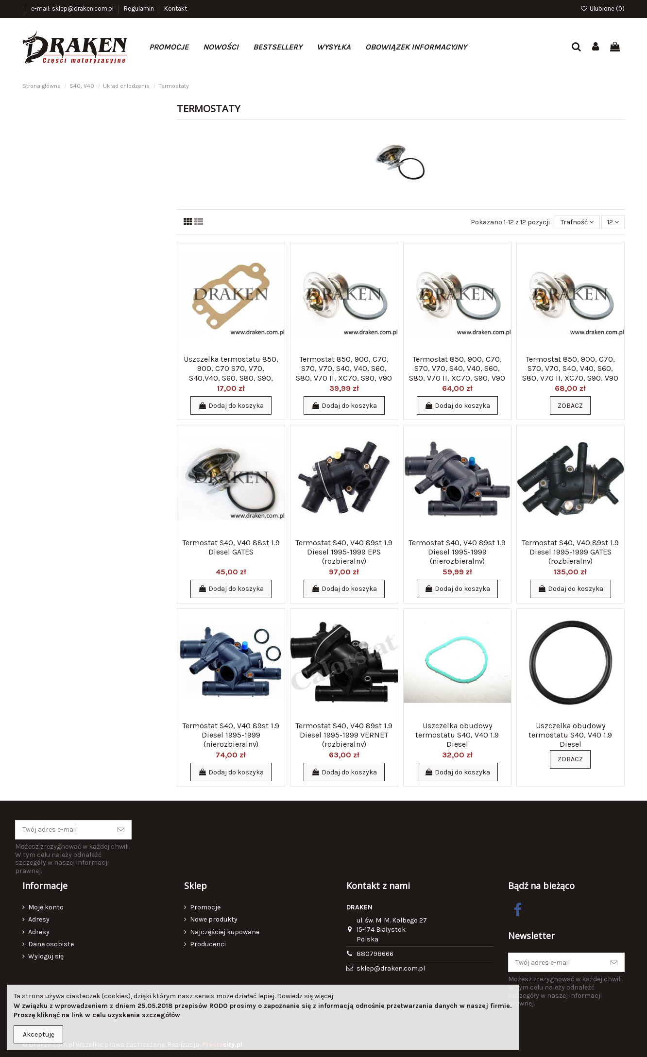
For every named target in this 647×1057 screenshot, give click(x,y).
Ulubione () (602, 8)
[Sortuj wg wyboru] (577, 222)
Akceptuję (38, 1034)
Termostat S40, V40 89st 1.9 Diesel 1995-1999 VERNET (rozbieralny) (343, 735)
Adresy (39, 919)
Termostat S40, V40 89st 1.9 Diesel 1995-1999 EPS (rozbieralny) (343, 552)
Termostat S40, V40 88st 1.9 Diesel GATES (231, 547)
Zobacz (570, 406)
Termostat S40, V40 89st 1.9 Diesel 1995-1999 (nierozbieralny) (457, 552)
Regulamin (139, 8)
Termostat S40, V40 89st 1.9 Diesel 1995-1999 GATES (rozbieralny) (570, 552)
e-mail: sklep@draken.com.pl (73, 8)
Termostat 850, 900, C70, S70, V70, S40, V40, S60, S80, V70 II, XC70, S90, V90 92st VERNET (344, 373)
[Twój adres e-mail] (63, 830)
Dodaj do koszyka (231, 406)
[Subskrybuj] (121, 830)
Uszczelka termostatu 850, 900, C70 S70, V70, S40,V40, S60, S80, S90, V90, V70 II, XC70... (231, 373)
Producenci (208, 944)
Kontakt (175, 8)
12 (613, 222)
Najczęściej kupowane (224, 932)
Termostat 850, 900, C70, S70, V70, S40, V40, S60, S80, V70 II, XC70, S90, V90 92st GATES (457, 373)
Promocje (205, 907)
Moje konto (46, 907)
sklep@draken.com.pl (391, 968)
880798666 (375, 954)
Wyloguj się (46, 956)
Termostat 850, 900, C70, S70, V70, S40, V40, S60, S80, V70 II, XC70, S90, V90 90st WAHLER (570, 373)
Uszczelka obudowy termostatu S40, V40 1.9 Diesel (457, 735)
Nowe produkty (214, 919)
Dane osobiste (51, 944)
